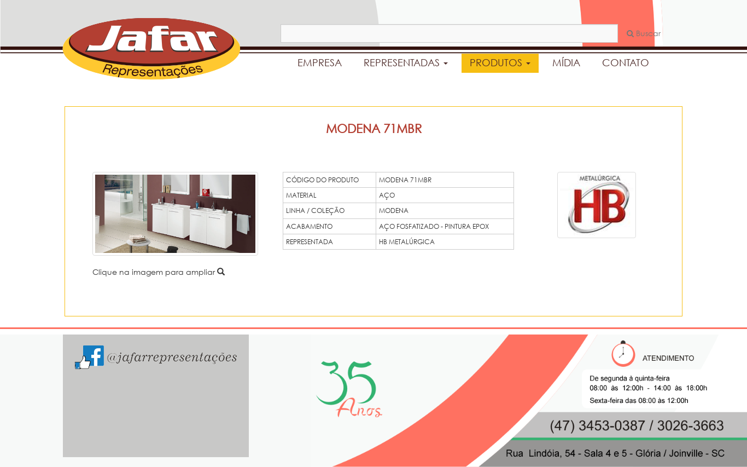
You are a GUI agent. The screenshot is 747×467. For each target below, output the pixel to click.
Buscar (644, 33)
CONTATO (625, 62)
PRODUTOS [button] (500, 62)
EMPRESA (319, 62)
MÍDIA (566, 62)
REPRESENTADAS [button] (406, 62)
